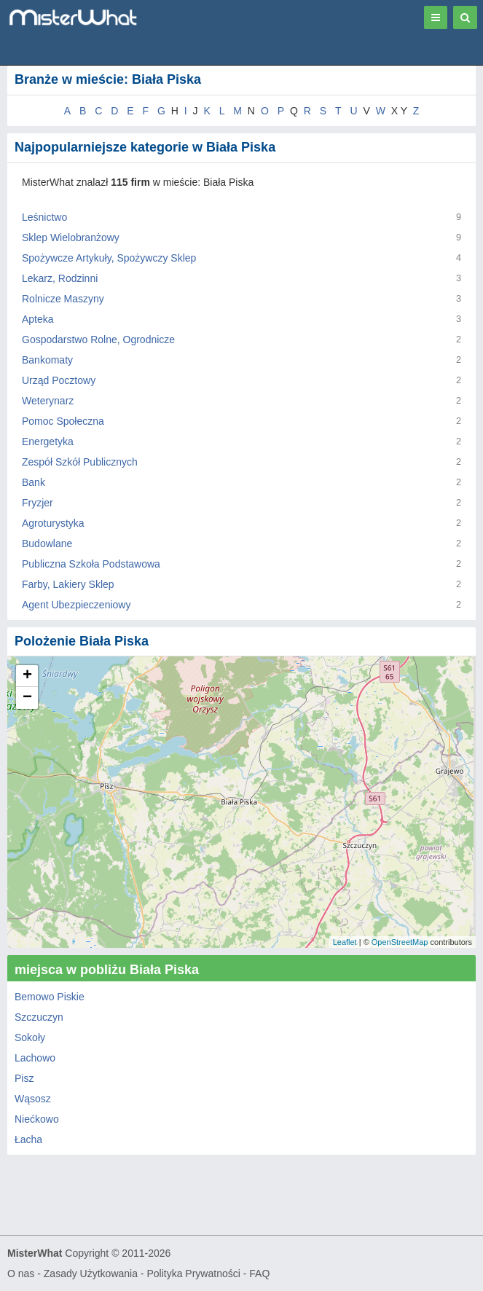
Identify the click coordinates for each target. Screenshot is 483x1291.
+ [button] (27, 676)
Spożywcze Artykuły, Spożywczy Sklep (109, 258)
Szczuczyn (39, 1017)
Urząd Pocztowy (58, 380)
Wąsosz (33, 1098)
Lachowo (35, 1058)
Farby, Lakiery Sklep (68, 584)
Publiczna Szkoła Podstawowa (91, 564)
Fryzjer (37, 503)
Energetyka (48, 441)
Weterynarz (48, 401)
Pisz (24, 1078)
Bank (33, 482)
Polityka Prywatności (193, 1273)
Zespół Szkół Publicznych (80, 462)
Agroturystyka (53, 523)
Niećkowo (37, 1119)
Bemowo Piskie (50, 996)
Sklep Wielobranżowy (70, 237)
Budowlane (47, 543)
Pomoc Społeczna (63, 421)
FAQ (259, 1273)
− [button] (27, 698)
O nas (20, 1273)
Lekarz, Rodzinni (60, 278)
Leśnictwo (44, 217)
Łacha (28, 1139)
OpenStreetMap (400, 942)
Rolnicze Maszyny (63, 299)
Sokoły (30, 1037)
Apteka (38, 319)
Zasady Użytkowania (91, 1273)
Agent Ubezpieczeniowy (76, 605)
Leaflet (345, 942)
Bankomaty (47, 360)
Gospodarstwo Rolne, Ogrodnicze (98, 339)
